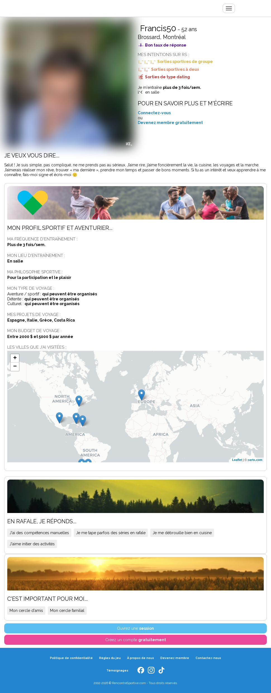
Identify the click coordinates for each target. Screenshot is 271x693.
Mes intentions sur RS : (163, 54)
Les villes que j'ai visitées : (36, 347)
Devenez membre (174, 657)
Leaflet (237, 459)
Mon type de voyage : (30, 288)
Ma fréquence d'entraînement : (42, 239)
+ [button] (15, 358)
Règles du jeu (110, 657)
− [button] (15, 367)
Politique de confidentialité (71, 657)
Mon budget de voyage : (34, 330)
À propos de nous (140, 657)
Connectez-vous (154, 113)
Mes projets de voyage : (34, 314)
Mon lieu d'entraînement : (36, 255)
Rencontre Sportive (42, 8)
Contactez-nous (208, 657)
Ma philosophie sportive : (35, 271)
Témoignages (117, 670)
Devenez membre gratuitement (170, 122)
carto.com (255, 459)
